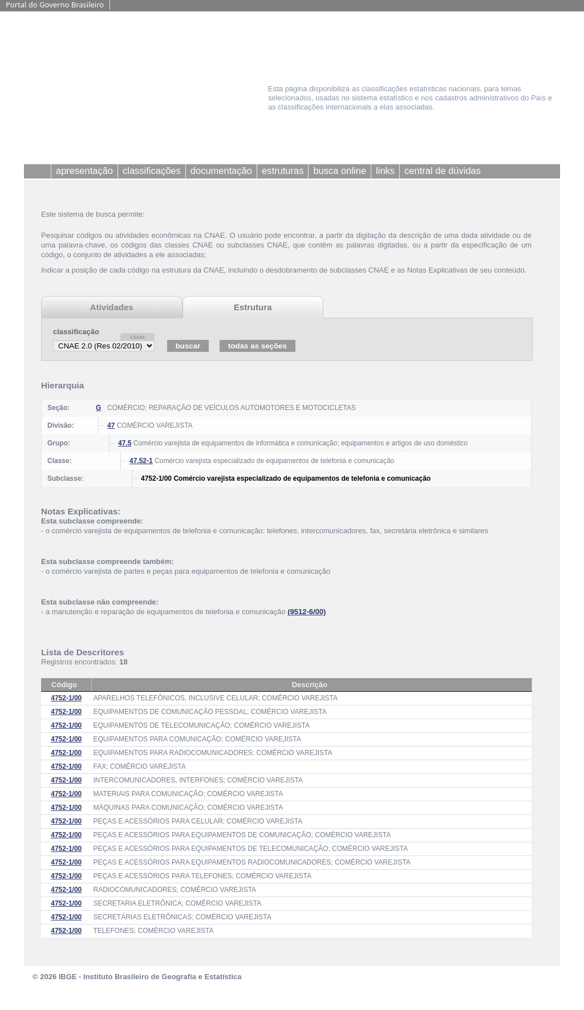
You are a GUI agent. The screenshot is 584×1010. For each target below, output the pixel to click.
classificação (76, 331)
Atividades (111, 307)
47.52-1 (141, 461)
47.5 (124, 443)
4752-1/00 (66, 698)
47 (111, 425)
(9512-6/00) (306, 611)
